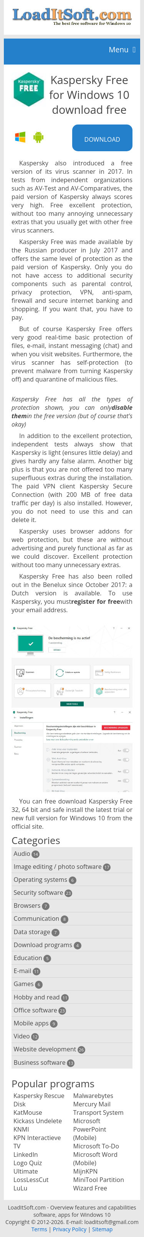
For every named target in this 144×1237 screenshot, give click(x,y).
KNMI (21, 1129)
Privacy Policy (69, 1229)
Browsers (32, 905)
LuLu (20, 1188)
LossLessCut (30, 1180)
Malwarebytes (93, 1095)
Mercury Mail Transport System (98, 1108)
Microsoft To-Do (96, 1146)
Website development (49, 1049)
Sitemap (102, 1229)
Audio (27, 853)
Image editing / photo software (62, 866)
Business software (44, 1062)
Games (28, 984)
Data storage (37, 932)
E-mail (27, 971)
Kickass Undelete (37, 1121)
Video (26, 1036)
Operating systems (45, 879)
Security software (43, 892)
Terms (39, 1229)
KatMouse (27, 1112)
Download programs (47, 945)
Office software (40, 1010)
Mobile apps (36, 1023)
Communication (41, 918)
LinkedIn (25, 1154)
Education (32, 958)
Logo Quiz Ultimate (27, 1167)
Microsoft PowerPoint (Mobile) (89, 1129)
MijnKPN (85, 1171)
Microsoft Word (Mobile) (95, 1158)
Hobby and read (41, 997)
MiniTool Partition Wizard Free (98, 1184)
